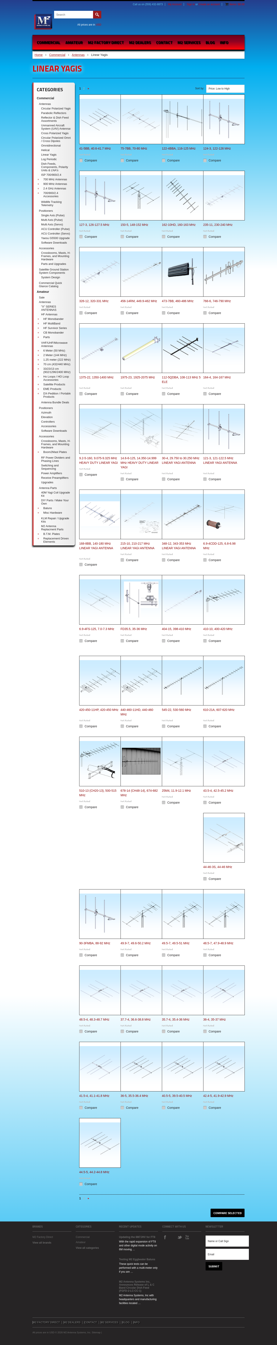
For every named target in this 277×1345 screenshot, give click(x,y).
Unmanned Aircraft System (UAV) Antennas (56, 127)
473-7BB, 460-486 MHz (177, 301)
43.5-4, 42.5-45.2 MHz (218, 790)
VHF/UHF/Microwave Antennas (54, 344)
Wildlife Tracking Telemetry (51, 203)
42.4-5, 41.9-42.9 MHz (218, 1095)
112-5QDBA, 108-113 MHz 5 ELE (181, 380)
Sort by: (199, 88)
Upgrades (47, 482)
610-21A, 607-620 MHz (219, 710)
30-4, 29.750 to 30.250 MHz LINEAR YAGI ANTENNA (181, 460)
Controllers (48, 421)
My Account (175, 4)
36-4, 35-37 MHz (214, 1019)
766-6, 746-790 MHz (217, 301)
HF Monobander (53, 319)
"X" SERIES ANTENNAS (48, 308)
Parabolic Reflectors (53, 113)
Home (39, 55)
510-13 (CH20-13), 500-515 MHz (97, 793)
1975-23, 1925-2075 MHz (138, 377)
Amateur (74, 42)
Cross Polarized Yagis (55, 133)
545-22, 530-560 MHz (176, 710)
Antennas (78, 55)
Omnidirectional (51, 145)
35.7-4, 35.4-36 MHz (176, 1019)
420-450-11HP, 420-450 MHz (98, 710)
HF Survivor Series (55, 328)
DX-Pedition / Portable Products (57, 395)
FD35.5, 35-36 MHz (134, 629)
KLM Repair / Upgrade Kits (55, 520)
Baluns (47, 508)
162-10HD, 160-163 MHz (179, 224)
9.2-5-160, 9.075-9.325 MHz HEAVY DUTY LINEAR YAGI (98, 460)
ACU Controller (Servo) (55, 233)
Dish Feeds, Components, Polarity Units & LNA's (54, 167)
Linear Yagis (48, 154)
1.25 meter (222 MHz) (57, 359)
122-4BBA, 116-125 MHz (179, 148)
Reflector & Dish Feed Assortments (55, 119)
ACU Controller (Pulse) (55, 229)
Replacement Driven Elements (56, 540)
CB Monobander (53, 332)
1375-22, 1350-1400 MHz (96, 377)
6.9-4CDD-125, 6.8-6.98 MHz (219, 546)
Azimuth (46, 412)
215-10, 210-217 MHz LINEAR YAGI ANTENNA (138, 546)
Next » (88, 1199)
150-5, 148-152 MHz (134, 224)
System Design (50, 277)
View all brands (41, 1242)
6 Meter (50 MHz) (54, 350)
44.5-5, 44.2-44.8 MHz (94, 1172)
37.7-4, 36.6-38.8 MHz (136, 1019)
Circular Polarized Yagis (56, 108)
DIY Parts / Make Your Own (55, 502)
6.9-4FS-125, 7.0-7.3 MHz (96, 629)
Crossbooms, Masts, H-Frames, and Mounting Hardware (56, 256)
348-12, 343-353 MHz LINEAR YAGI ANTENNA (179, 546)
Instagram (172, 1237)
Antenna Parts (48, 488)
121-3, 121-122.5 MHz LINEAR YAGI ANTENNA (220, 460)
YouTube (187, 1237)
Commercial (48, 42)
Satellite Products (54, 384)
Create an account (209, 4)
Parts (46, 337)
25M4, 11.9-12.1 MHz (176, 790)
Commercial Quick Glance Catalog (50, 284)
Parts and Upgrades (53, 263)
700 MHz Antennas (55, 179)
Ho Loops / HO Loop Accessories (56, 378)
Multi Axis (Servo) (52, 224)
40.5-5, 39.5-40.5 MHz (177, 1095)
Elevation (47, 417)
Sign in (191, 4)
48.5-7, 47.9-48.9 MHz (218, 943)
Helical (45, 150)
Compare (91, 160)
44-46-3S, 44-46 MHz (217, 867)
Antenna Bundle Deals (55, 402)
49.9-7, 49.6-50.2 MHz (136, 943)
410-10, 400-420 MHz (217, 629)
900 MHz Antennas (55, 184)
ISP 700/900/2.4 (51, 174)
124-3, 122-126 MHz (217, 148)
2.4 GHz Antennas (54, 188)
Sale (42, 297)
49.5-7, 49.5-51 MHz (176, 943)
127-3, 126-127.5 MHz (94, 224)
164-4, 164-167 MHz (217, 377)
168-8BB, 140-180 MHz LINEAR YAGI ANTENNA (96, 546)
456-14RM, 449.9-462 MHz (139, 301)
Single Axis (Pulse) (52, 215)
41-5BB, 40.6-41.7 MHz (95, 148)
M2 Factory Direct (42, 1237)
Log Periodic (49, 159)
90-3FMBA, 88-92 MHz (94, 943)
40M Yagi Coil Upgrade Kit (55, 494)
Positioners (46, 210)
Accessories (46, 248)
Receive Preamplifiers (54, 477)
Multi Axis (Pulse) (52, 219)
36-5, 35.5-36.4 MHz (134, 1095)
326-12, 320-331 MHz (93, 301)
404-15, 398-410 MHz (176, 629)
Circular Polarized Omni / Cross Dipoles (56, 139)
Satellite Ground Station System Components (54, 271)
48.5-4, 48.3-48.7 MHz (94, 1019)
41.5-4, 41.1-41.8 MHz (94, 1095)
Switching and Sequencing (50, 467)
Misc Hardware (52, 512)
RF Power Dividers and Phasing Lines (55, 459)
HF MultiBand (51, 323)
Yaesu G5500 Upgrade (55, 238)
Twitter (179, 1237)
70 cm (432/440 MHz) (56, 364)
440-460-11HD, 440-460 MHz (137, 712)
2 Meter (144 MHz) (55, 355)
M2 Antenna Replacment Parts (52, 527)
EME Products (52, 389)
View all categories (87, 1247)
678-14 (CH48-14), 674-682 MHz (139, 793)
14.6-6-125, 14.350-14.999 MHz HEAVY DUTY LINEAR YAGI (139, 462)
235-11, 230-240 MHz (217, 224)
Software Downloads (54, 242)
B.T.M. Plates (51, 534)
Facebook (164, 1237)
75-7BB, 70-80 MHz (134, 148)
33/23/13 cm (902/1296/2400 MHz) (57, 370)
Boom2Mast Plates (55, 452)
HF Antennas (49, 314)
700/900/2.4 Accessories (50, 194)
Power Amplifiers (51, 473)
